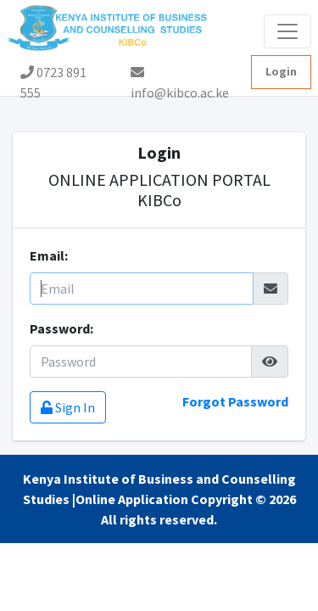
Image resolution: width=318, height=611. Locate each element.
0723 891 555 (53, 76)
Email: (49, 255)
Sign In (68, 407)
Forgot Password (235, 401)
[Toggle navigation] (287, 31)
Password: (61, 328)
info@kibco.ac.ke (180, 77)
